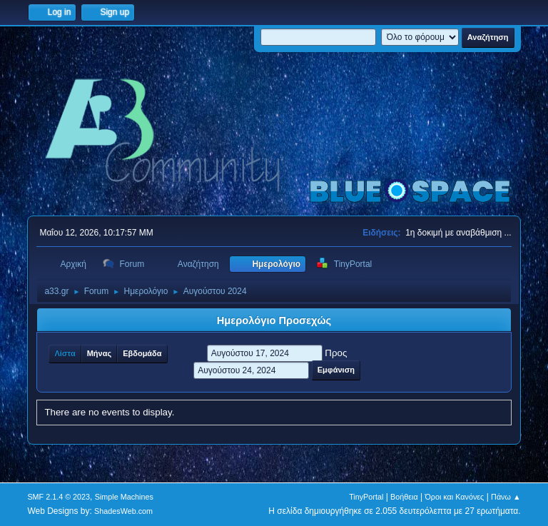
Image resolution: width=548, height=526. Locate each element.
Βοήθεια (404, 496)
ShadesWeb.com (123, 511)
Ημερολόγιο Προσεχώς (274, 320)
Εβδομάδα (142, 353)
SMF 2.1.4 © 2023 (58, 496)
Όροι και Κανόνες (454, 496)
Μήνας (99, 353)
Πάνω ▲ (506, 496)
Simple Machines (124, 496)
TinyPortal (366, 496)
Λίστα (64, 353)
